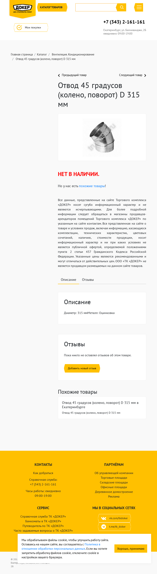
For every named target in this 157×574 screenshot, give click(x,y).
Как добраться (43, 473)
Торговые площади (114, 478)
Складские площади (114, 482)
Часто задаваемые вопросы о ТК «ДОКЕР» (43, 530)
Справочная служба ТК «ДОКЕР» (43, 516)
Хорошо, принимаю (130, 548)
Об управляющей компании (114, 473)
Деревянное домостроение (114, 492)
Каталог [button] (52, 7)
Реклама (114, 496)
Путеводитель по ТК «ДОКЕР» (43, 526)
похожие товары (92, 186)
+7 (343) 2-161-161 (124, 22)
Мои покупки (31, 28)
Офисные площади (114, 487)
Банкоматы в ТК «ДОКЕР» (43, 521)
